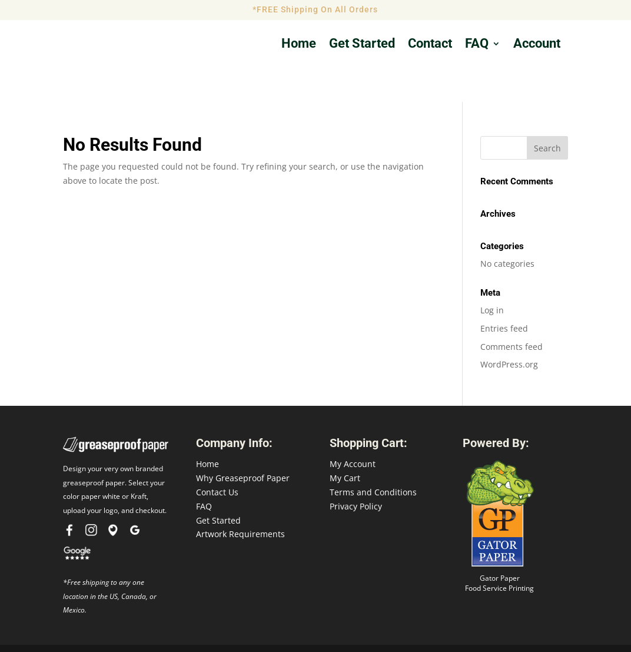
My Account (353, 429)
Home (298, 45)
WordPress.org (509, 329)
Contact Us (217, 457)
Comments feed (511, 311)
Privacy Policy (356, 470)
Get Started (218, 485)
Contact (430, 45)
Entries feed (504, 293)
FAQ (477, 45)
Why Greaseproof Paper (243, 443)
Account (536, 45)
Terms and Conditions (373, 457)
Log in (492, 275)
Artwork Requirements (240, 499)
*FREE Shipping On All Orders (315, 9)
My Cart (345, 443)
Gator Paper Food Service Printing (499, 548)
